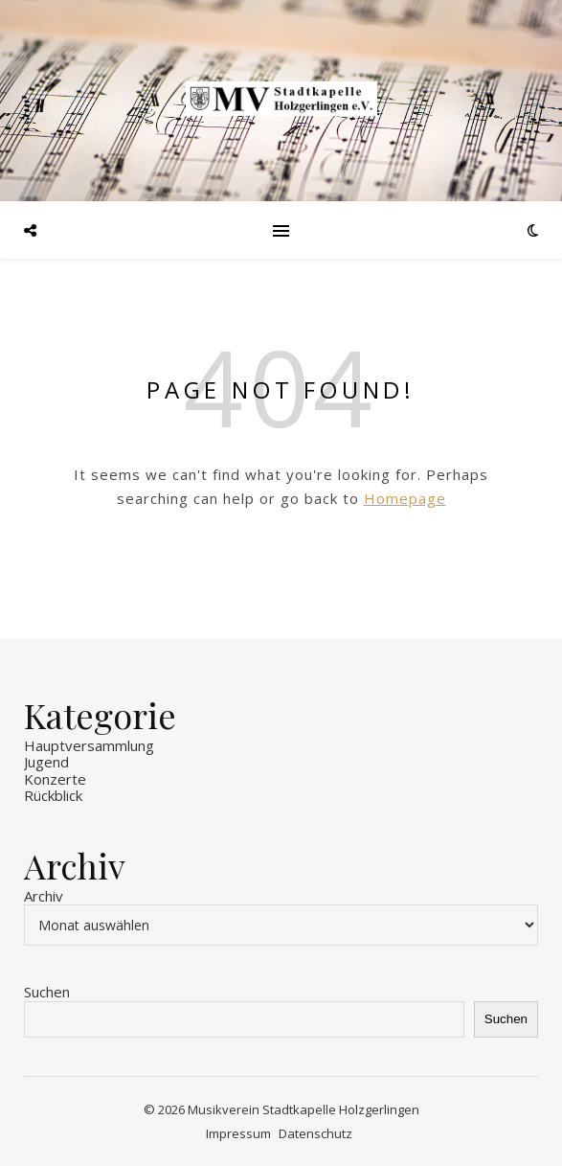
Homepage (405, 498)
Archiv (43, 896)
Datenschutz (315, 1133)
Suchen (47, 991)
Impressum (238, 1133)
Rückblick (53, 795)
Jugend (46, 761)
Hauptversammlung (89, 745)
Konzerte (55, 779)
